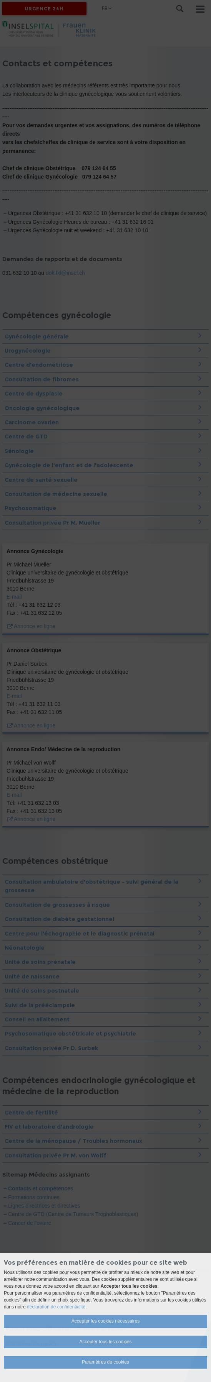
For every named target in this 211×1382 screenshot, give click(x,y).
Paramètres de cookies (105, 1362)
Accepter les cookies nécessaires (105, 1321)
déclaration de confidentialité (56, 1307)
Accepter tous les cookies (105, 1341)
